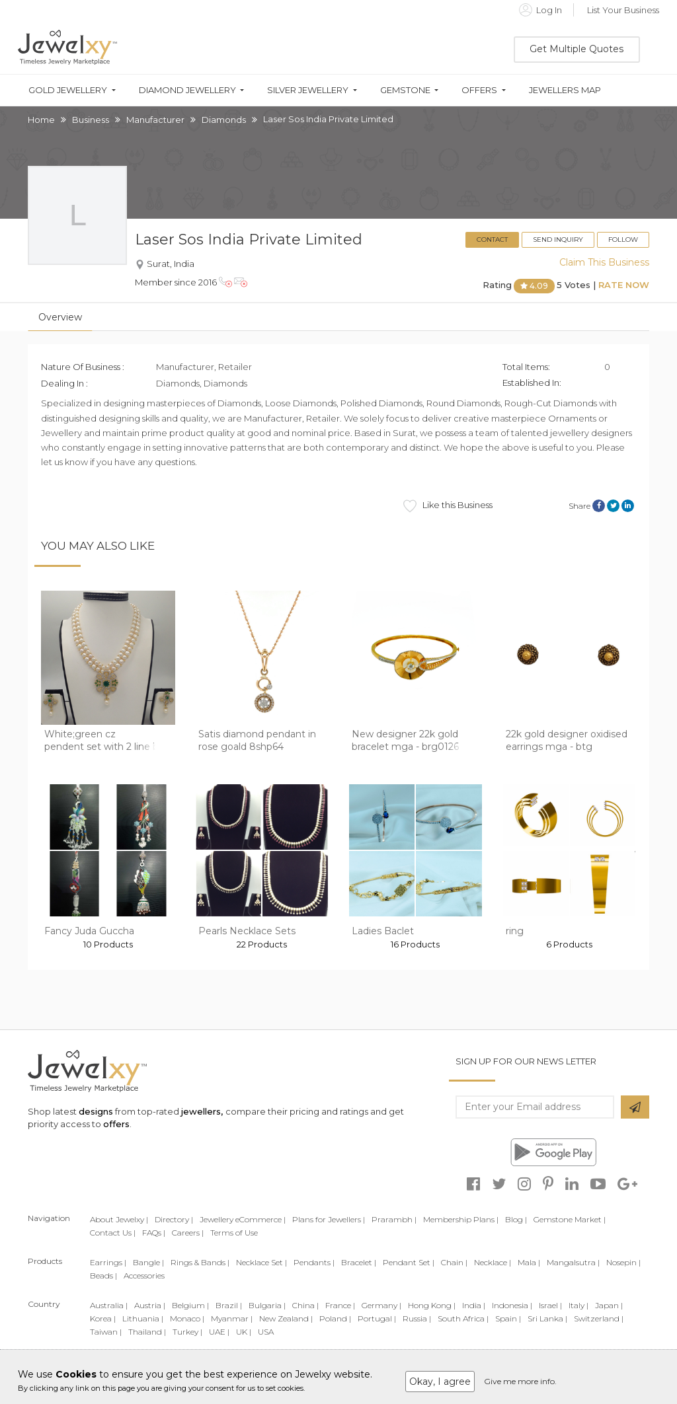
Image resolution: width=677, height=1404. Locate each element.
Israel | (550, 1305)
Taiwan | (106, 1332)
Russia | (417, 1318)
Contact (492, 239)
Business (90, 119)
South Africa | (463, 1318)
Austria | (149, 1305)
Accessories (144, 1275)
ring (515, 931)
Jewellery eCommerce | (243, 1219)
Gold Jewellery (67, 90)
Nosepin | (623, 1262)
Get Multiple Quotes (576, 49)
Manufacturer (155, 119)
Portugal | (377, 1318)
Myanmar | (232, 1318)
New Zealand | (286, 1318)
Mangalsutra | (573, 1262)
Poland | (335, 1318)
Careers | (188, 1233)
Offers (479, 90)
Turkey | (187, 1332)
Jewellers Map (565, 90)
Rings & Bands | (200, 1262)
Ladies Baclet (383, 931)
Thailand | (147, 1332)
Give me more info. (520, 1381)
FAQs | (153, 1233)
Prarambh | (394, 1219)
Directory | (174, 1219)
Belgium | (190, 1305)
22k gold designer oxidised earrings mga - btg (566, 740)
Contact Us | (113, 1233)
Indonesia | (512, 1305)
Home (41, 119)
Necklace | (492, 1262)
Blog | (516, 1219)
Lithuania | (142, 1318)
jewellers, (202, 1111)
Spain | (508, 1318)
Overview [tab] (60, 317)
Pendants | (314, 1262)
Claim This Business (604, 262)
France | (340, 1305)
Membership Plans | (460, 1219)
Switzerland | (598, 1318)
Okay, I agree (440, 1381)
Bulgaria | (267, 1305)
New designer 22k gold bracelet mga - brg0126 (405, 740)
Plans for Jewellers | (328, 1219)
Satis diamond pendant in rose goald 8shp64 (257, 740)
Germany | (381, 1305)
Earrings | (108, 1262)
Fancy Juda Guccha (89, 931)
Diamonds (224, 119)
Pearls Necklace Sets (247, 931)
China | (305, 1305)
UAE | (219, 1332)
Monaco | (187, 1318)
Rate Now (623, 285)
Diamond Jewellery (187, 90)
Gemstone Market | (570, 1219)
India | (473, 1305)
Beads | (103, 1275)
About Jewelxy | (119, 1219)
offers (116, 1124)
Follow (623, 239)
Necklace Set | (261, 1262)
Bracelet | (358, 1262)
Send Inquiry (558, 239)
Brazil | (229, 1305)
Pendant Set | (408, 1262)
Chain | (454, 1262)
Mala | (529, 1262)
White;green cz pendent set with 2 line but (106, 740)
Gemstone (405, 90)
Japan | (609, 1305)
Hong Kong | (432, 1305)
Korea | (103, 1318)
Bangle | (148, 1262)
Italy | (578, 1305)
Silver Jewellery (307, 90)
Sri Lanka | (547, 1318)
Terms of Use (234, 1233)
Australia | (109, 1305)
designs (96, 1111)
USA (266, 1332)
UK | (243, 1332)
